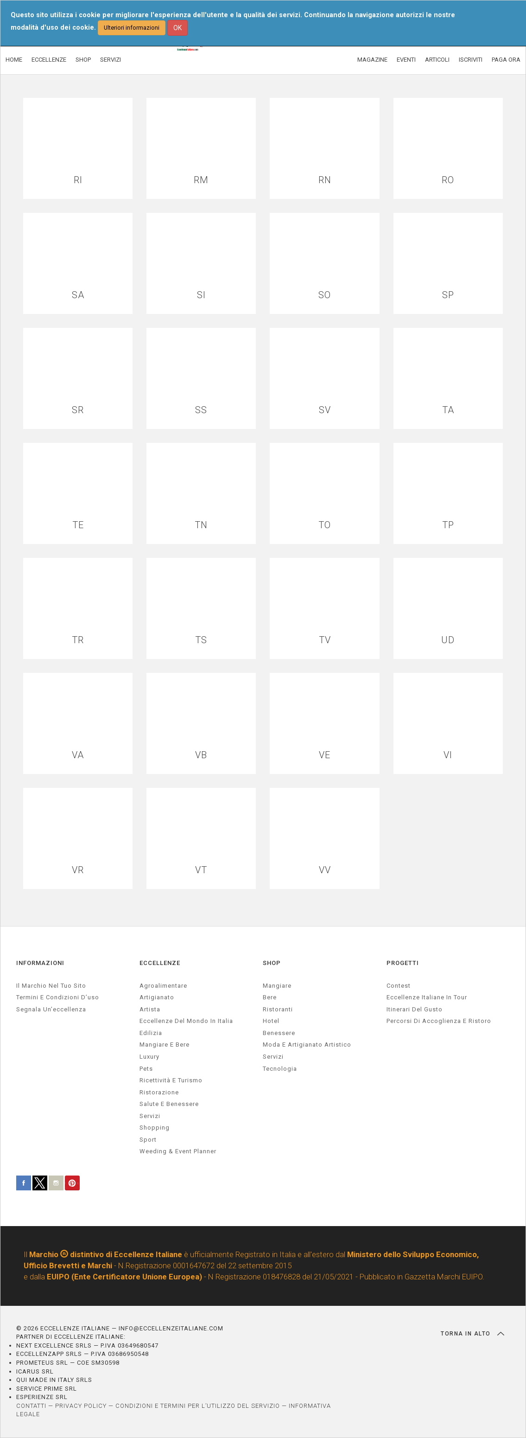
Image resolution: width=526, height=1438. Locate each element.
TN (201, 525)
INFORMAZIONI (40, 962)
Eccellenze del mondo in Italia (186, 1020)
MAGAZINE (372, 59)
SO (324, 295)
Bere (270, 997)
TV (325, 640)
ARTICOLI (437, 59)
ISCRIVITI (470, 59)
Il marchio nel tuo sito (51, 985)
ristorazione (159, 1092)
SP (448, 295)
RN (324, 180)
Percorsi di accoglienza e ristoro (439, 1020)
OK (177, 28)
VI (448, 755)
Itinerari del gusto (415, 1009)
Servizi (273, 1056)
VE (324, 755)
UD (448, 640)
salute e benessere (169, 1103)
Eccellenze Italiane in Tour (427, 997)
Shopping (154, 1127)
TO (324, 525)
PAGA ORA (506, 59)
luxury (149, 1056)
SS (201, 410)
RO (448, 180)
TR (78, 640)
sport (148, 1139)
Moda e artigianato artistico (307, 1044)
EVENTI (406, 59)
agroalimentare (163, 985)
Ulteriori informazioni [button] (131, 27)
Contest (399, 985)
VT (201, 870)
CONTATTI (31, 1405)
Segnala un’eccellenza (51, 1009)
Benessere (279, 1032)
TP (448, 525)
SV (325, 410)
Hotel (271, 1020)
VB (201, 755)
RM (201, 180)
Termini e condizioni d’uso (57, 997)
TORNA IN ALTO (472, 1333)
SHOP (83, 59)
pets (146, 1068)
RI (78, 180)
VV (325, 870)
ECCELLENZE (49, 59)
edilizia (150, 1032)
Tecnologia (280, 1068)
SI (201, 295)
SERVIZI (110, 59)
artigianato (156, 997)
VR (78, 870)
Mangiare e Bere (164, 1044)
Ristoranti (278, 1009)
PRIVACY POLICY (81, 1405)
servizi (149, 1115)
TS (201, 640)
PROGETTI (403, 962)
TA (448, 410)
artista (149, 1009)
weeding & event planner (177, 1151)
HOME (14, 59)
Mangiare (277, 985)
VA (78, 755)
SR (78, 410)
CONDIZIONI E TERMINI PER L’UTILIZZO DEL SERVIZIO (197, 1405)
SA (78, 295)
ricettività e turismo (171, 1080)
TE (78, 525)
